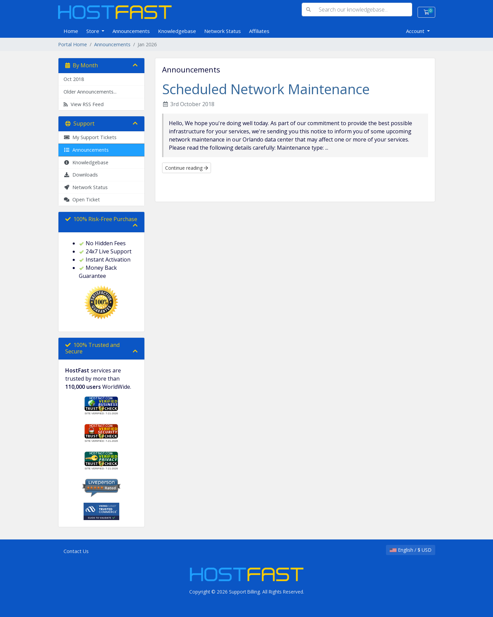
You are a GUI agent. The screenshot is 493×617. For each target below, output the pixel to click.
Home (71, 31)
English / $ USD (411, 550)
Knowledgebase (177, 31)
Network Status (222, 31)
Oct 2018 (74, 79)
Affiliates (259, 31)
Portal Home (72, 44)
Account (416, 31)
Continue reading (186, 168)
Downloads (81, 174)
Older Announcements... (90, 91)
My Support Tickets (90, 137)
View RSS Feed (84, 104)
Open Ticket (82, 199)
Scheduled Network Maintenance (266, 89)
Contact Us (76, 551)
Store (93, 31)
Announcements (131, 31)
